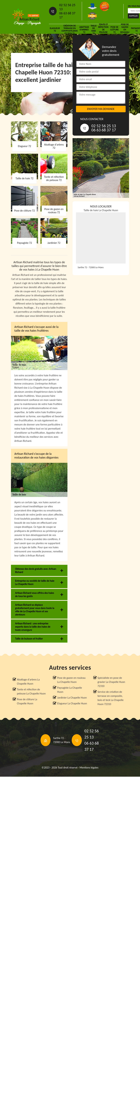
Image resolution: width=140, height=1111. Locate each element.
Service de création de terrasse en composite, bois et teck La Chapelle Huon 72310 (111, 698)
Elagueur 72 (55, 29)
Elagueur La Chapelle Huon (72, 703)
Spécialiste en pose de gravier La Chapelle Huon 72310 (111, 682)
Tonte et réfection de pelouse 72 (103, 29)
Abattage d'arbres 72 (84, 29)
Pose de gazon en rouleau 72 (124, 29)
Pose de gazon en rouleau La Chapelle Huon (71, 680)
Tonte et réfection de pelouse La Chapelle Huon (31, 691)
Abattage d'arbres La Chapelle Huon (28, 681)
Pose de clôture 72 (114, 29)
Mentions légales (89, 767)
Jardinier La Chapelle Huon (72, 697)
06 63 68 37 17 (67, 15)
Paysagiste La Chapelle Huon (69, 689)
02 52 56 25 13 (67, 7)
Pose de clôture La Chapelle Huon (27, 701)
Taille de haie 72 (94, 29)
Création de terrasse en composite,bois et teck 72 (69, 29)
